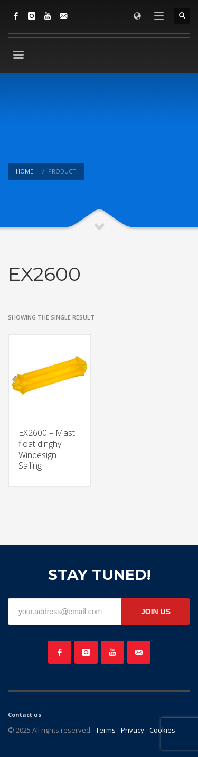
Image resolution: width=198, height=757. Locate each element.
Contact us (24, 714)
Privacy (132, 730)
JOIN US (156, 611)
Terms (106, 730)
